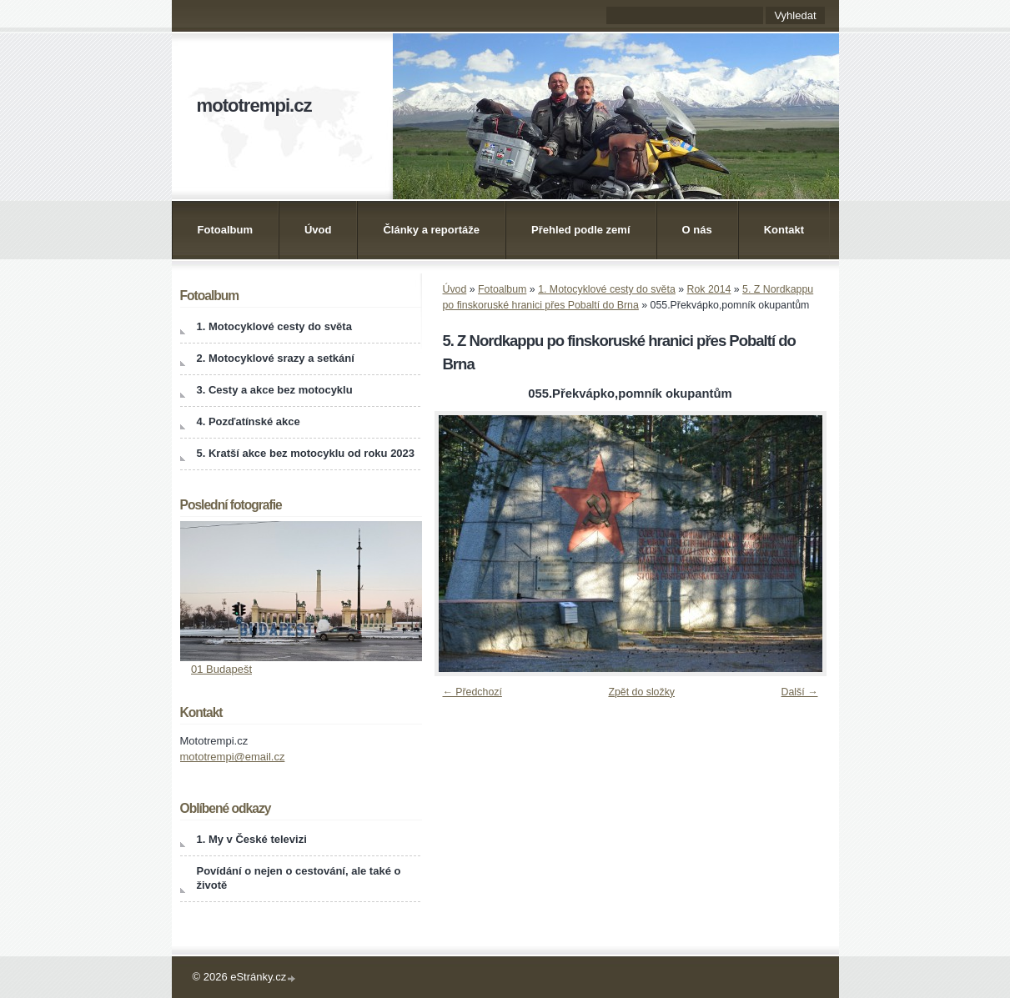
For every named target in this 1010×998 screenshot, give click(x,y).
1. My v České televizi (252, 839)
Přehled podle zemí (580, 229)
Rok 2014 (709, 289)
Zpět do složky (641, 692)
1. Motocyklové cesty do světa (607, 289)
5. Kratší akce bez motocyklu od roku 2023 (306, 453)
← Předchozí (472, 692)
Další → (799, 692)
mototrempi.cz (254, 105)
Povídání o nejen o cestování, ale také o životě (299, 878)
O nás (697, 229)
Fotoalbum (225, 229)
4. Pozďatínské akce (248, 421)
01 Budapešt (221, 669)
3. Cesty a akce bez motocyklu (275, 390)
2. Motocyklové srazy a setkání (275, 358)
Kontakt (784, 229)
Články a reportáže (431, 229)
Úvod (318, 229)
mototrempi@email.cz (232, 756)
